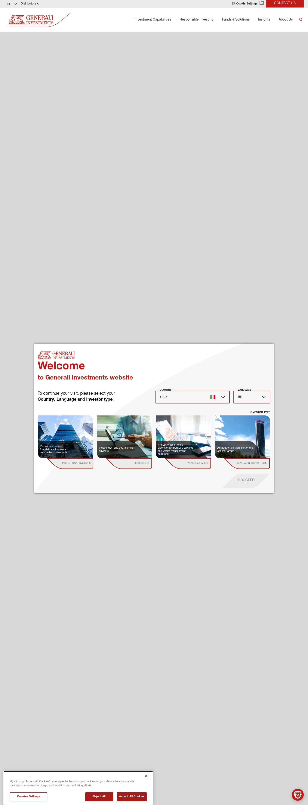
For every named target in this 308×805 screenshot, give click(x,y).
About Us (286, 20)
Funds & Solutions (236, 20)
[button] (244, 4)
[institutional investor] (76, 463)
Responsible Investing (196, 20)
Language (244, 389)
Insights (264, 20)
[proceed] (246, 481)
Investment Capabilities (153, 20)
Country (165, 389)
